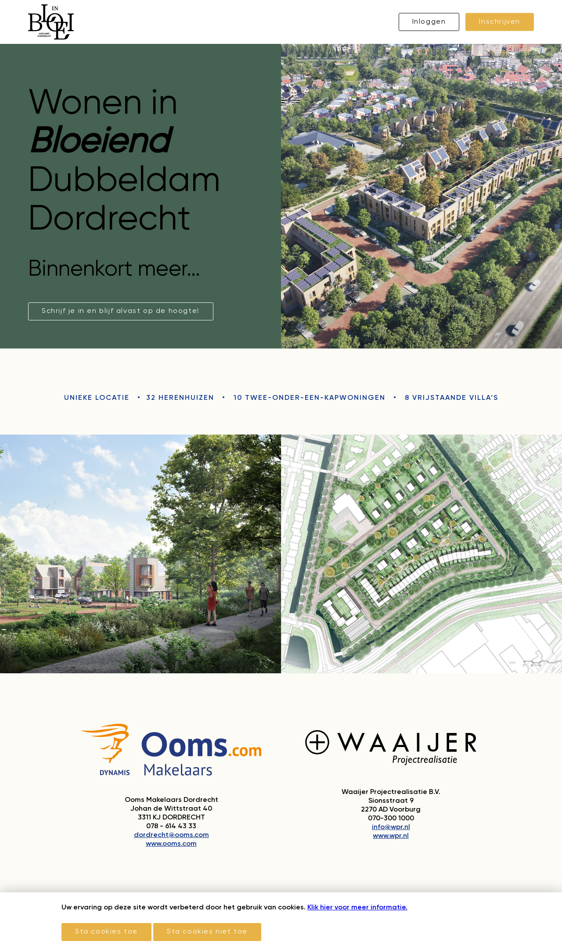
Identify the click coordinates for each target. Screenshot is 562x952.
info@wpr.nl (391, 827)
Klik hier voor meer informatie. (357, 907)
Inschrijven (499, 21)
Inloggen (429, 21)
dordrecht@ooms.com (171, 835)
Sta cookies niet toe (207, 931)
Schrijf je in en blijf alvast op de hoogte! (121, 311)
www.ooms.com (171, 844)
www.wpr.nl (391, 836)
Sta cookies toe (106, 931)
